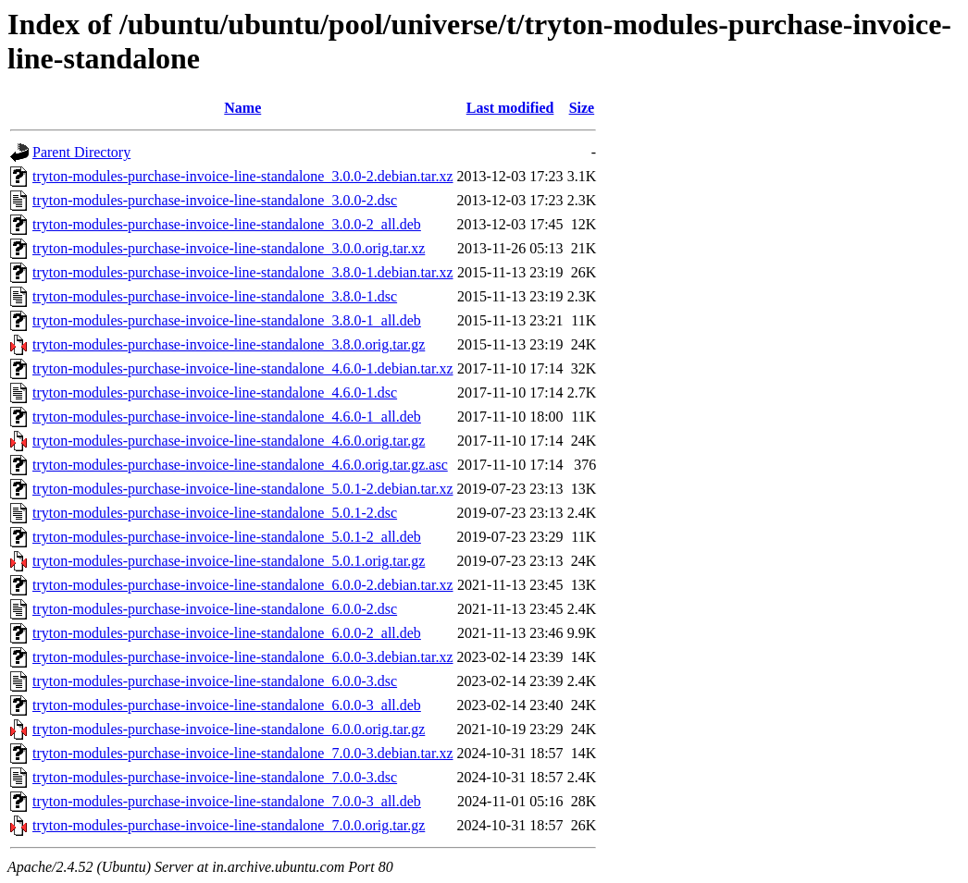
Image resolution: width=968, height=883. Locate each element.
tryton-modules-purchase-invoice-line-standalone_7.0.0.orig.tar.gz (228, 825)
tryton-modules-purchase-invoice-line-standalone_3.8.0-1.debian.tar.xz (242, 272)
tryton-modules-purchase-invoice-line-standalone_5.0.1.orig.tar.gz (228, 561)
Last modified (510, 108)
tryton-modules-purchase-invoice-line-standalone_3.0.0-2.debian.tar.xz (242, 176)
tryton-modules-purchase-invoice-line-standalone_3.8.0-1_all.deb (226, 320)
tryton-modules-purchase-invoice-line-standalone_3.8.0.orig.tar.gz (228, 344)
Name (242, 108)
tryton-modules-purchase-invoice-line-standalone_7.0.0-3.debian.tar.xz (242, 753)
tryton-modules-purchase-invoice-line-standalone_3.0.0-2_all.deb (226, 224)
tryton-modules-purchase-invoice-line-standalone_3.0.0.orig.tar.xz (228, 248)
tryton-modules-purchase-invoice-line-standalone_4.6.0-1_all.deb (226, 416)
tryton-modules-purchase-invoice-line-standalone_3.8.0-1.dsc (214, 296)
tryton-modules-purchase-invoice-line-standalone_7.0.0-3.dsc (214, 777)
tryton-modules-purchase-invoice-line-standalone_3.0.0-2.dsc (214, 200)
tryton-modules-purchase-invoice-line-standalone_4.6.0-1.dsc (214, 392)
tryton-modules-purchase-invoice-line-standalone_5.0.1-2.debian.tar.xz (242, 489)
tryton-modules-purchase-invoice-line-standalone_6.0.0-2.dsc (214, 609)
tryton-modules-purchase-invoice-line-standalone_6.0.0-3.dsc (214, 681)
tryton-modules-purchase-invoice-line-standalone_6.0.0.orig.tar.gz (228, 729)
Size (582, 108)
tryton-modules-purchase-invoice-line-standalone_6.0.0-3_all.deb (226, 705)
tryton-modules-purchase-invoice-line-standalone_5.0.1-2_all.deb (226, 537)
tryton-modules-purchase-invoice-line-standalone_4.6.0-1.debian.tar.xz (242, 368)
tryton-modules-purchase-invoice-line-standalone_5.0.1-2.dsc (214, 513)
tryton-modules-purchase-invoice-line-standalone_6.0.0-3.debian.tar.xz (242, 657)
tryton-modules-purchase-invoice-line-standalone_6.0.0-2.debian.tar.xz (242, 585)
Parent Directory (81, 152)
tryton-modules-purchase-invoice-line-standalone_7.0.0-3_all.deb (226, 801)
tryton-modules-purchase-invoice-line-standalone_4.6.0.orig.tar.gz (228, 440)
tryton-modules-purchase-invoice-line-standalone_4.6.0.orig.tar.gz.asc (240, 464)
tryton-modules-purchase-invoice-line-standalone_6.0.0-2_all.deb (226, 633)
